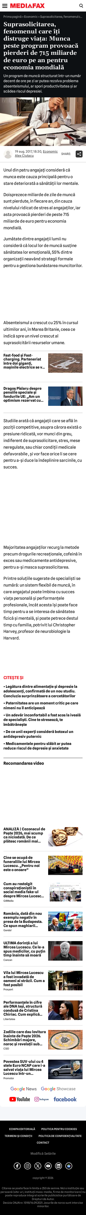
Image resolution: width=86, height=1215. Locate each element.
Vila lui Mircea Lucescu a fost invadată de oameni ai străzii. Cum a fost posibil (24, 979)
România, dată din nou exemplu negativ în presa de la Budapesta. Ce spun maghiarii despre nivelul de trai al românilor (23, 920)
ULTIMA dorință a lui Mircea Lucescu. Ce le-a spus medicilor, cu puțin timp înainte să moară (24, 949)
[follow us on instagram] (41, 1099)
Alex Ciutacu (24, 155)
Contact (43, 1142)
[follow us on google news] (24, 1089)
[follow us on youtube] (19, 1099)
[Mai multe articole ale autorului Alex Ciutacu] (8, 154)
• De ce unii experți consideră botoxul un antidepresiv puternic (38, 734)
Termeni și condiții (18, 1136)
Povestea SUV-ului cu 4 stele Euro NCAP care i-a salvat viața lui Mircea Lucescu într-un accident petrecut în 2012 (24, 1068)
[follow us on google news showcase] (58, 1089)
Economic (31, 16)
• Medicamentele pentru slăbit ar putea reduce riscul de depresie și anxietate (37, 746)
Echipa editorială (22, 1129)
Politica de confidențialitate (60, 1136)
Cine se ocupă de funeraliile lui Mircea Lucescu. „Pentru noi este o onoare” (21, 864)
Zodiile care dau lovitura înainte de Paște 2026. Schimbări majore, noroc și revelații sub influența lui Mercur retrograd (24, 1038)
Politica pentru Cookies (59, 1129)
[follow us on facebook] (65, 1099)
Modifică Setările (43, 1153)
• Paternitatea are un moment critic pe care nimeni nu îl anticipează (40, 705)
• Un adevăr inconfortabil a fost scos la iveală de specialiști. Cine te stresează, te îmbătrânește (42, 720)
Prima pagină (12, 16)
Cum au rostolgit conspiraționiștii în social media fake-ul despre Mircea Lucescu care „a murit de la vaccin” (23, 890)
